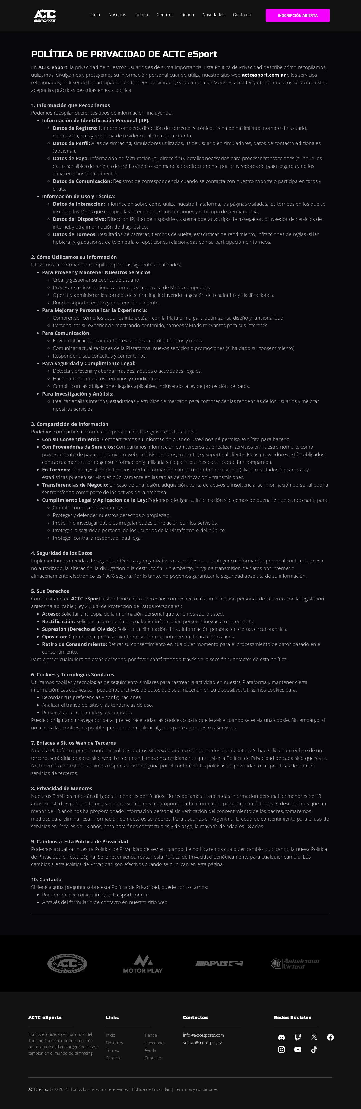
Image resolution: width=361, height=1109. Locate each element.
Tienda (187, 14)
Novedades (213, 14)
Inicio (95, 14)
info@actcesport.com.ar (121, 894)
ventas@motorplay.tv (202, 1042)
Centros (164, 14)
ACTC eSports (40, 1089)
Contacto (242, 14)
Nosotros (117, 14)
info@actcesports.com (203, 1035)
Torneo (141, 14)
